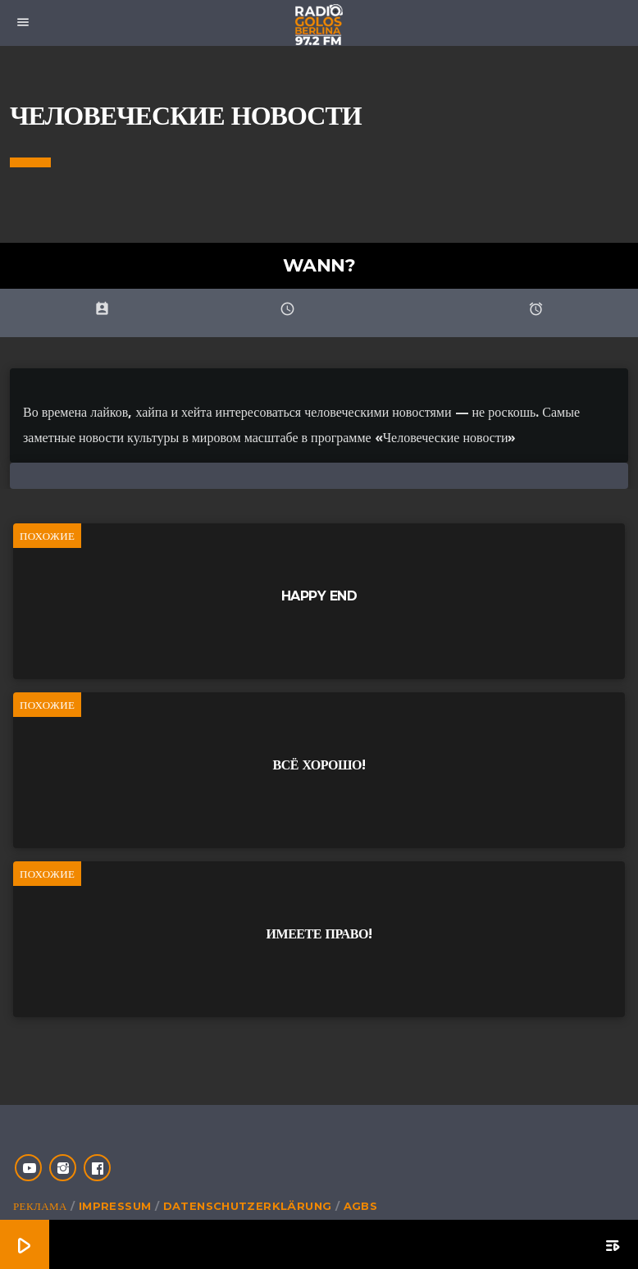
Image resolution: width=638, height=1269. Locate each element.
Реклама (40, 1205)
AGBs (361, 1205)
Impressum (115, 1205)
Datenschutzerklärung (247, 1205)
